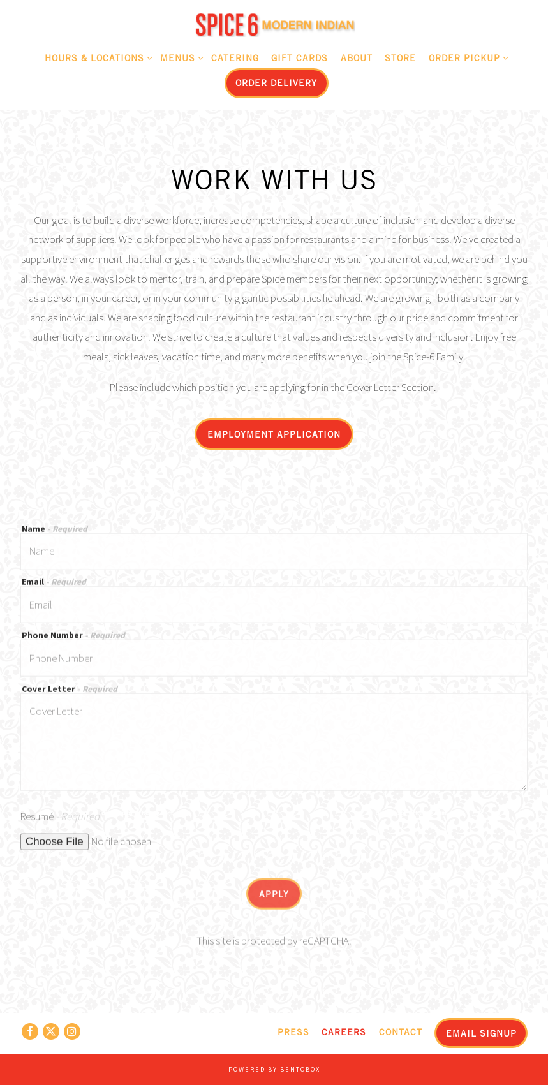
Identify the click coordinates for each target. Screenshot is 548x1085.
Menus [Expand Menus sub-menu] (179, 56)
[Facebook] (30, 1031)
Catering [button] (235, 57)
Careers (344, 1031)
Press (293, 1031)
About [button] (357, 57)
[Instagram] (72, 1031)
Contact (400, 1031)
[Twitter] (51, 1031)
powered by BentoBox (274, 1069)
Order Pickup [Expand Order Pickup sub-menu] (466, 56)
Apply (274, 897)
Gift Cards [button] (299, 57)
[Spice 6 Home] (274, 23)
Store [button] (400, 57)
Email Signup (481, 1033)
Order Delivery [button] (276, 82)
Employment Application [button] (274, 434)
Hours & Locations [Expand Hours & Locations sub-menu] (96, 56)
